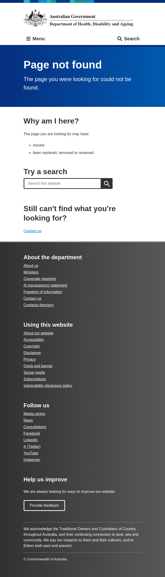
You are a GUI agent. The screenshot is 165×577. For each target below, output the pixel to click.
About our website (39, 333)
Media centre (34, 414)
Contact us (32, 231)
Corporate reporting (40, 279)
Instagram (32, 460)
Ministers (31, 272)
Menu (35, 38)
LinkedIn (31, 440)
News (28, 420)
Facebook (32, 433)
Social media (34, 373)
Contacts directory (39, 305)
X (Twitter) (32, 447)
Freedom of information (43, 292)
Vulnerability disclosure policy (48, 386)
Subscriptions (35, 379)
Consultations (35, 427)
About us (31, 266)
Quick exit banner (38, 366)
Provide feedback (44, 505)
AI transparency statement (45, 285)
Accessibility (34, 340)
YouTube (31, 453)
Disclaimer (32, 353)
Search (128, 38)
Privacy (30, 359)
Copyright (32, 346)
